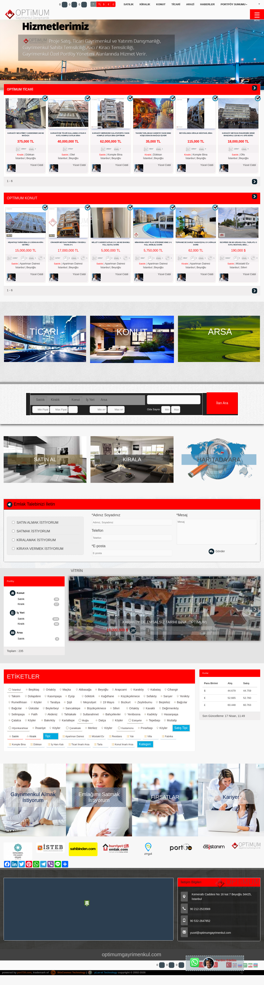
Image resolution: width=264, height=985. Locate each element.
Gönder (217, 555)
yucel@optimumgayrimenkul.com (207, 937)
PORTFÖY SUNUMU (234, 4)
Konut (76, 402)
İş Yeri (90, 402)
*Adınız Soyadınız (106, 519)
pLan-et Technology (107, 976)
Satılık (40, 402)
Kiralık (55, 402)
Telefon (97, 535)
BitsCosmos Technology (70, 976)
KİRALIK (144, 4)
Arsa (104, 402)
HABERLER (207, 4)
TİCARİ (175, 4)
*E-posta (99, 550)
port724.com (25, 976)
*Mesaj (181, 519)
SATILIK (129, 4)
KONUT (160, 4)
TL (99, 4)
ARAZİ (190, 4)
